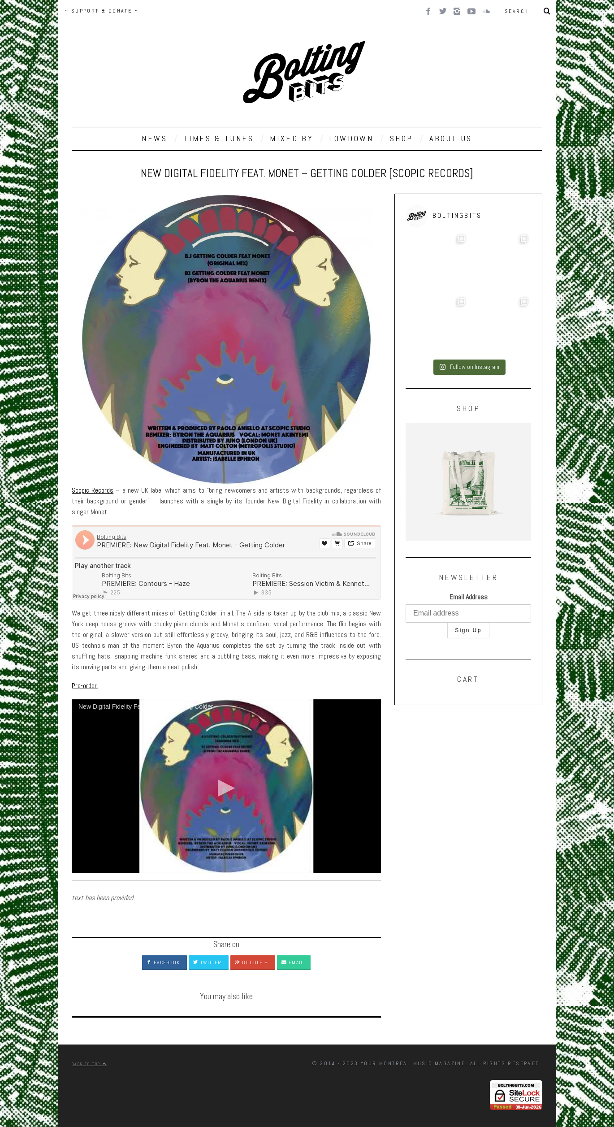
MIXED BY (291, 138)
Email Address (469, 597)
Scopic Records (92, 490)
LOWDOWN (351, 138)
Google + (251, 962)
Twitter (207, 962)
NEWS (154, 138)
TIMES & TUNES (219, 138)
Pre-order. (85, 685)
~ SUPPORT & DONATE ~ (101, 10)
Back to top (89, 1064)
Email (292, 962)
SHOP (401, 138)
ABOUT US (450, 138)
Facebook (163, 962)
